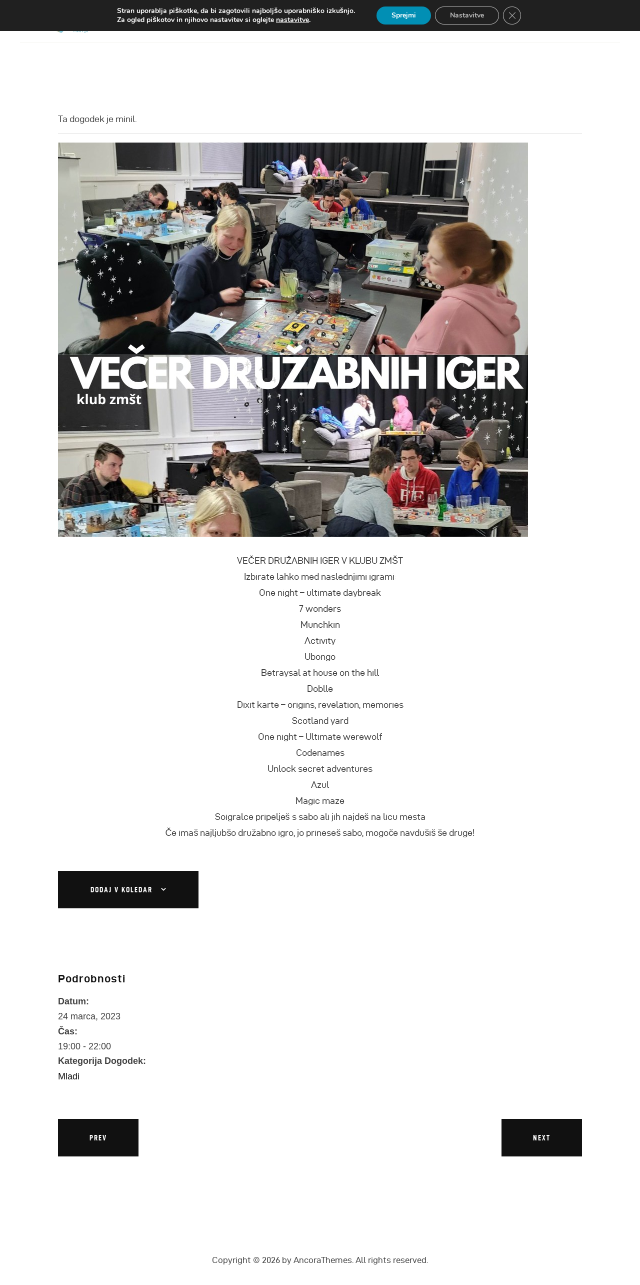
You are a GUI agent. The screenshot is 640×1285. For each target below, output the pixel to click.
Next (541, 1137)
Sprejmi (404, 15)
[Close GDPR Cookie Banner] (512, 16)
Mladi (69, 1076)
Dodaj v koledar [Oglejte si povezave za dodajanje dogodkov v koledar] (121, 889)
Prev (98, 1137)
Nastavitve (467, 15)
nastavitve (292, 20)
